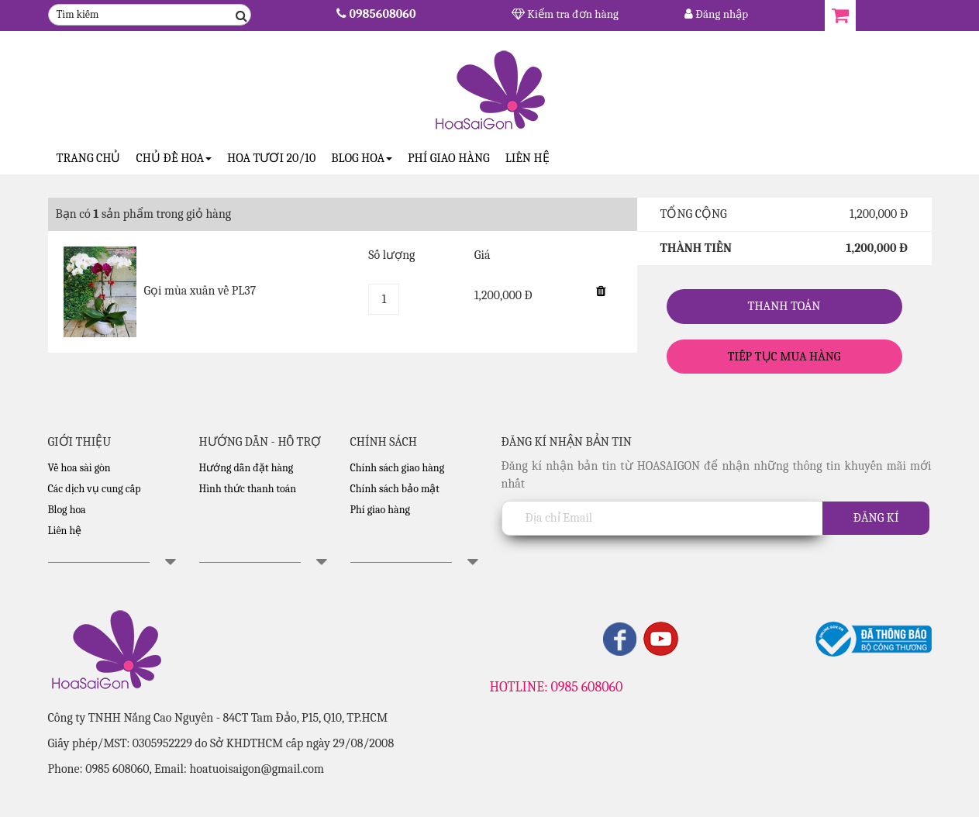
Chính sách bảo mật (395, 488)
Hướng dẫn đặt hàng (246, 467)
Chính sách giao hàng (397, 467)
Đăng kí (876, 518)
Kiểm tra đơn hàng (565, 14)
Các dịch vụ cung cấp (94, 488)
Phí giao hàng (449, 158)
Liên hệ (527, 158)
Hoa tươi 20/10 (271, 158)
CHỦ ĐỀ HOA (174, 158)
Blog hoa (67, 509)
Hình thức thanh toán (248, 488)
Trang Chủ (89, 158)
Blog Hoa (361, 158)
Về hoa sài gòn (79, 467)
